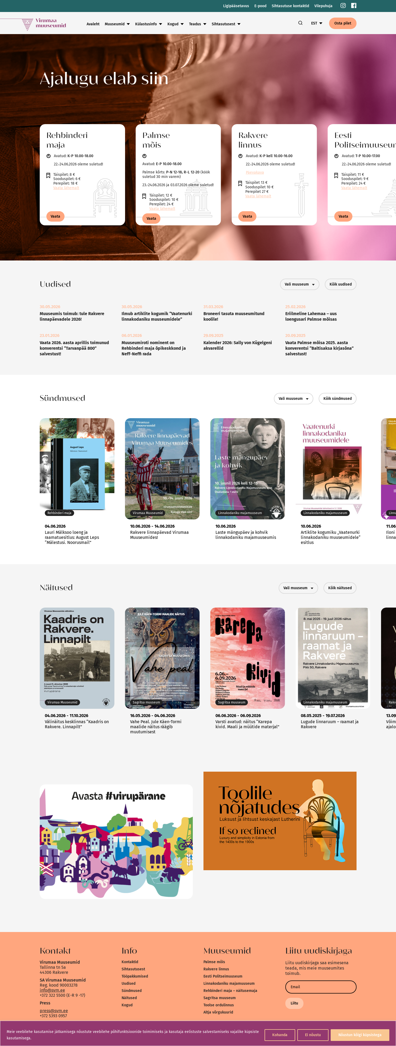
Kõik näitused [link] (340, 588)
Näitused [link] (129, 998)
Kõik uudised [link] (341, 284)
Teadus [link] (195, 24)
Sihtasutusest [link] (223, 24)
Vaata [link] (55, 216)
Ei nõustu (313, 1035)
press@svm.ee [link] (54, 1010)
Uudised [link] (128, 983)
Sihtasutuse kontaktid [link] (290, 6)
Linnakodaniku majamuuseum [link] (229, 983)
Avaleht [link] (93, 24)
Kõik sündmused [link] (337, 398)
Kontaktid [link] (130, 962)
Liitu (294, 1003)
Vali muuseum (300, 284)
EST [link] (314, 23)
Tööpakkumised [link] (135, 976)
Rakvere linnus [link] (216, 969)
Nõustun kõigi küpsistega (360, 1035)
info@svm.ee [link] (52, 990)
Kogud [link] (172, 24)
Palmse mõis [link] (214, 962)
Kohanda (279, 1035)
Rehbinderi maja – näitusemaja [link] (230, 990)
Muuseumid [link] (115, 24)
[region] (198, 1033)
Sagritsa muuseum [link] (219, 998)
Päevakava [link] (255, 172)
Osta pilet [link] (342, 23)
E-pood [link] (260, 6)
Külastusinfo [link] (146, 24)
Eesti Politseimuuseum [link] (222, 976)
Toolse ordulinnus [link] (218, 1005)
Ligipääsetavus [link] (236, 6)
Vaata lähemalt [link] (66, 188)
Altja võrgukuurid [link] (218, 1012)
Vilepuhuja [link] (323, 6)
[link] (343, 6)
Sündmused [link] (132, 990)
